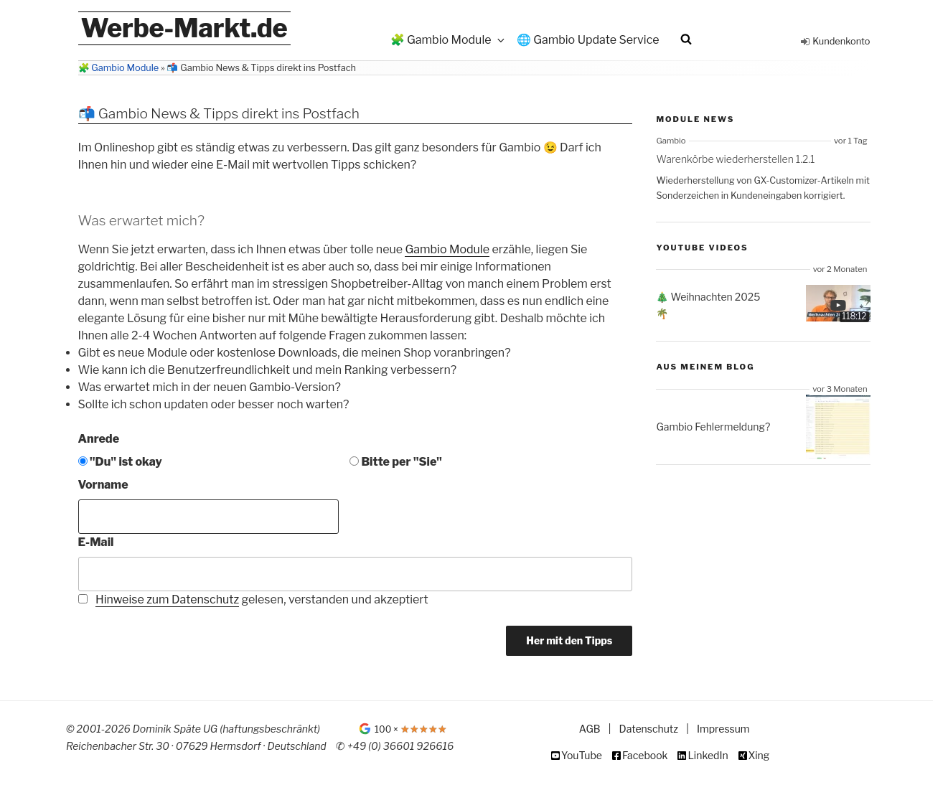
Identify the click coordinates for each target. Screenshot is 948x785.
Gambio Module (447, 249)
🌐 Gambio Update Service (588, 40)
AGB (590, 729)
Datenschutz (648, 729)
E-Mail (96, 542)
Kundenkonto (841, 41)
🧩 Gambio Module (448, 40)
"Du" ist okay (120, 462)
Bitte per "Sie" (395, 462)
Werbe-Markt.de (184, 28)
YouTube (581, 755)
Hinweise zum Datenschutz (167, 599)
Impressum (723, 729)
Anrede (99, 439)
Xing (759, 755)
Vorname (103, 485)
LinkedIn (707, 755)
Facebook (645, 755)
